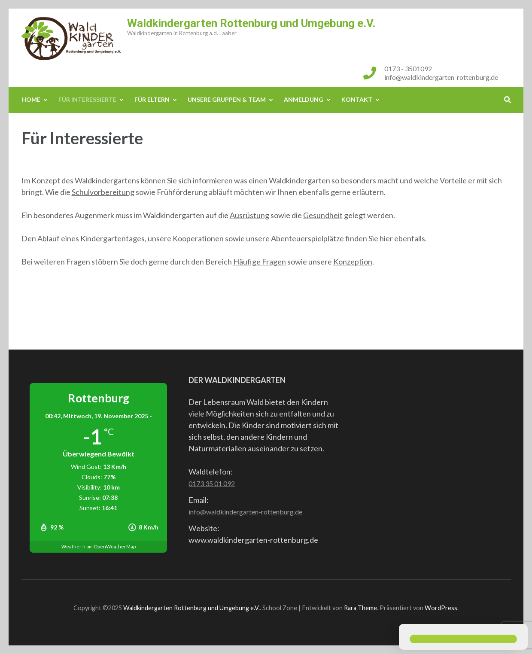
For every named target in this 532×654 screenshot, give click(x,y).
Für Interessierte (87, 99)
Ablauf (48, 238)
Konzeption (352, 261)
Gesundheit (323, 215)
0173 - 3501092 (408, 68)
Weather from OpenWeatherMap (98, 546)
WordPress (441, 607)
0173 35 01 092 (211, 483)
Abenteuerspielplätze (307, 238)
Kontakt (356, 99)
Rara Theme (360, 607)
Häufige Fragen (259, 261)
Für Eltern (152, 99)
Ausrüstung (249, 215)
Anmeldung (303, 99)
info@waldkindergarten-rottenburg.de (441, 77)
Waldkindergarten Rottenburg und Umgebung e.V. (251, 23)
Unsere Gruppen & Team (227, 99)
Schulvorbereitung (103, 192)
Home (30, 99)
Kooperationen (198, 238)
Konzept (45, 180)
